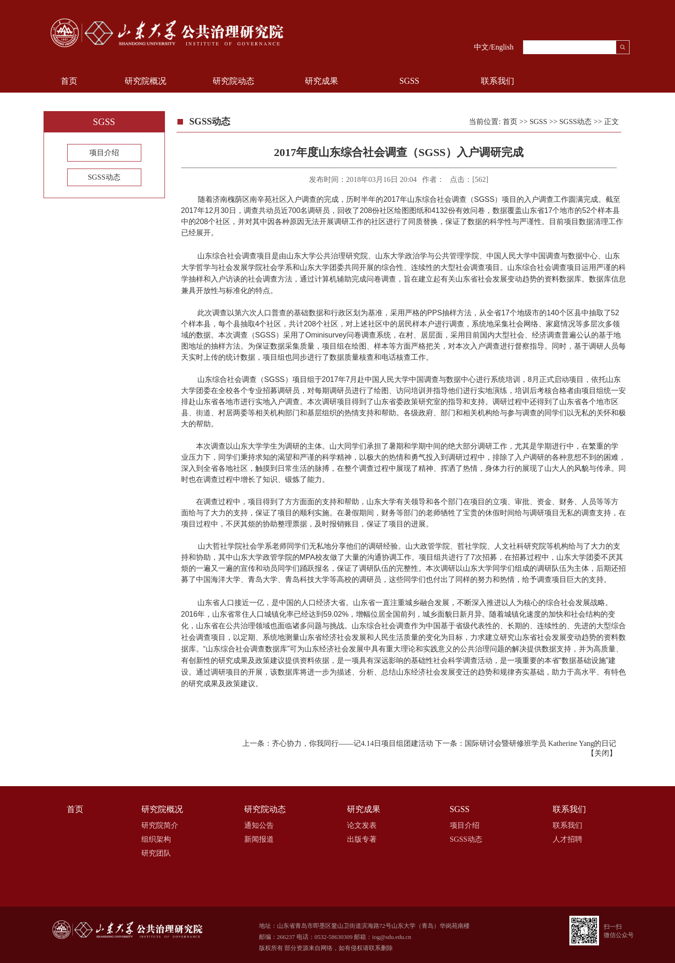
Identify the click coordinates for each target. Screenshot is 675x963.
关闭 (601, 753)
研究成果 (321, 81)
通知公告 (259, 825)
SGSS (409, 81)
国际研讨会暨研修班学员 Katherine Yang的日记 (541, 743)
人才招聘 (567, 839)
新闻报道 (259, 839)
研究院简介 (159, 825)
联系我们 (497, 81)
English (502, 47)
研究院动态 (233, 81)
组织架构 (156, 839)
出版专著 (362, 839)
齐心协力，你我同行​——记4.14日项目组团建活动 (352, 743)
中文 (481, 47)
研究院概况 (145, 81)
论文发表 (362, 825)
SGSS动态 (104, 177)
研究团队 (156, 853)
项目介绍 (104, 152)
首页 (69, 81)
